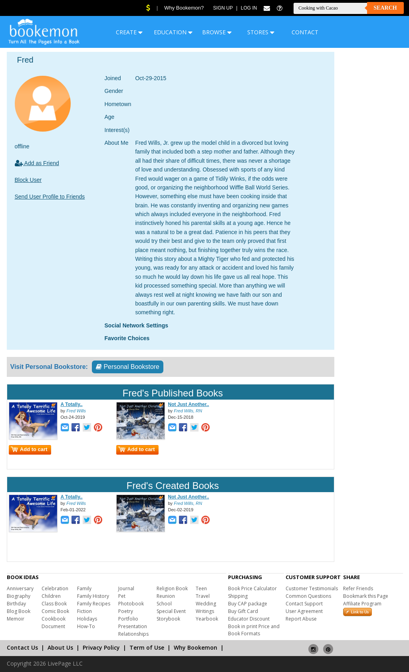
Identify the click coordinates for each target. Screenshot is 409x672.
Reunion (166, 596)
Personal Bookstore (127, 366)
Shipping (238, 596)
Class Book (54, 603)
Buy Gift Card (243, 611)
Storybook (168, 618)
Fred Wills (76, 410)
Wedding (206, 603)
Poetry (125, 611)
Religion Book (172, 588)
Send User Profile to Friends (50, 196)
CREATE (129, 32)
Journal (126, 588)
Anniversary (20, 588)
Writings (205, 611)
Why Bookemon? (184, 8)
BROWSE (217, 32)
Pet (121, 596)
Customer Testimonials (312, 588)
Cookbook (54, 618)
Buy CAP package (247, 603)
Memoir (15, 618)
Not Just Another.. (188, 404)
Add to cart (29, 449)
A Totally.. (72, 404)
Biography (18, 596)
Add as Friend (37, 163)
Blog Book (18, 611)
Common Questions (308, 596)
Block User (28, 180)
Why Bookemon (195, 647)
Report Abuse (301, 618)
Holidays (87, 618)
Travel (203, 596)
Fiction (84, 611)
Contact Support (304, 603)
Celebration (55, 588)
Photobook (131, 603)
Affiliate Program (362, 603)
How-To (86, 626)
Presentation (132, 626)
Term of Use (146, 647)
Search (385, 8)
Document (53, 626)
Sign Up (223, 8)
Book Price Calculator (252, 588)
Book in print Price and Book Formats (254, 630)
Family (84, 588)
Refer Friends (358, 588)
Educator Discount (249, 618)
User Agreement (304, 611)
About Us (60, 647)
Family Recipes (93, 603)
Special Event (171, 611)
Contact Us (22, 647)
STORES (260, 32)
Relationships (133, 634)
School (164, 603)
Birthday (16, 603)
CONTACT (305, 32)
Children (51, 596)
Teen (201, 588)
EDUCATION (173, 32)
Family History (93, 596)
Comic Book (55, 611)
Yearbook (207, 618)
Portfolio (128, 618)
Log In (249, 8)
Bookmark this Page (365, 596)
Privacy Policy (101, 647)
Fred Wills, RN (188, 410)
